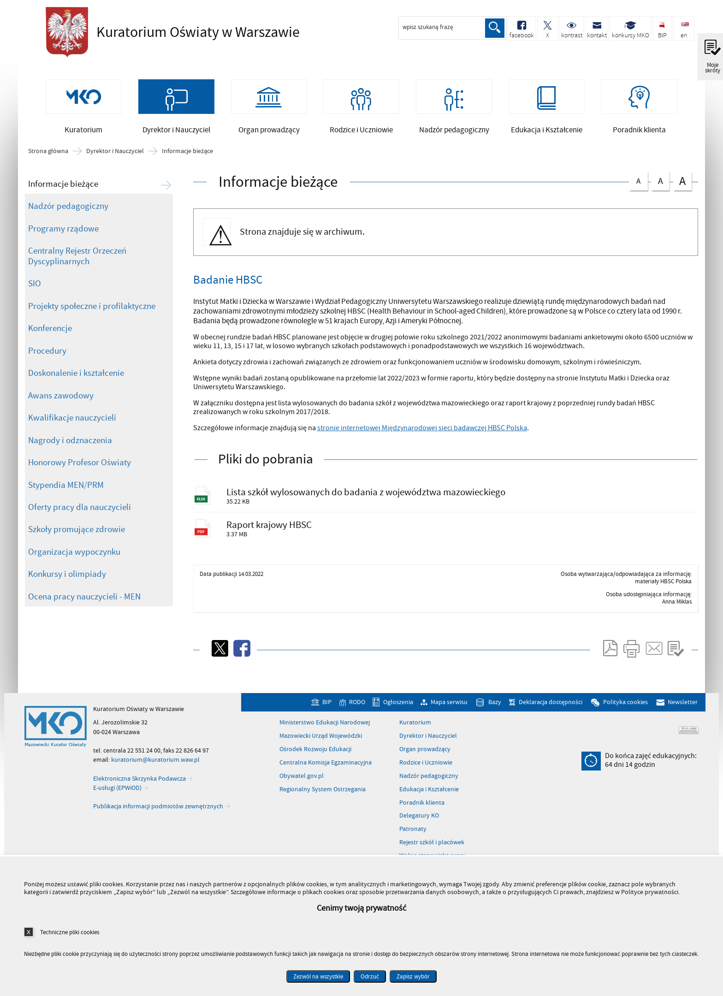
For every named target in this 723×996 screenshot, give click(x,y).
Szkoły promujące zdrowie (76, 531)
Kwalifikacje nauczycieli (72, 419)
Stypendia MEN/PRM (66, 486)
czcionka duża (682, 182)
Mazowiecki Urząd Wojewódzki (320, 739)
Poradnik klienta (421, 806)
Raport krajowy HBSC (270, 528)
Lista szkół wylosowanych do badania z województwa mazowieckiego (366, 493)
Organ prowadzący (424, 752)
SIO (34, 284)
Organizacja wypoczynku (74, 553)
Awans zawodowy (61, 397)
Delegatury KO (419, 819)
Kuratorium (415, 726)
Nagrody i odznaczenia (70, 441)
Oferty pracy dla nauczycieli (79, 508)
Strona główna (48, 152)
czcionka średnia (660, 181)
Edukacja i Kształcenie (429, 792)
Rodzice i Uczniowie (425, 766)
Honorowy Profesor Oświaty (79, 463)
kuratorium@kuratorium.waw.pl (155, 763)
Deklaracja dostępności (550, 705)
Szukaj (494, 28)
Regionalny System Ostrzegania (322, 792)
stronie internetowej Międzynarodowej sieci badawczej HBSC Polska (422, 429)
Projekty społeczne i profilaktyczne (91, 307)
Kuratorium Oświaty (170, 32)
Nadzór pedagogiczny (68, 207)
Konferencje (50, 329)
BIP (327, 705)
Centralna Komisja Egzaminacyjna (325, 766)
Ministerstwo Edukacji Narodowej (324, 726)
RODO (357, 705)
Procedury (47, 352)
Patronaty (413, 832)
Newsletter (683, 705)
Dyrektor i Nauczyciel (115, 152)
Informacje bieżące (187, 152)
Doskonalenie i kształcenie (76, 374)
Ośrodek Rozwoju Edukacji (315, 752)
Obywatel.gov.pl (301, 779)
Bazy (494, 705)
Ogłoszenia (398, 705)
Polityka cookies (625, 705)
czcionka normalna (638, 181)
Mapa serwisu (449, 705)
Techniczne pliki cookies (69, 932)
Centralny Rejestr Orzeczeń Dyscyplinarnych (77, 257)
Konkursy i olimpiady (67, 575)
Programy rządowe (63, 230)
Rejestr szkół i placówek (431, 845)
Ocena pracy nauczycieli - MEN (84, 598)
